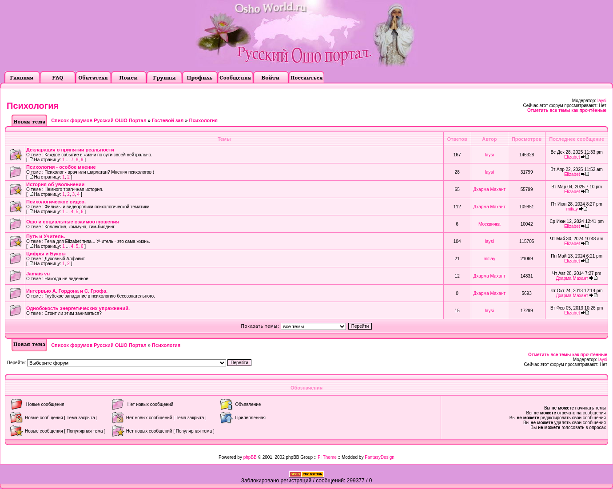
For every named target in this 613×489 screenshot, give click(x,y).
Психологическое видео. (56, 201)
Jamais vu (38, 273)
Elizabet (572, 157)
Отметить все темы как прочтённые (566, 110)
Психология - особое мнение (61, 167)
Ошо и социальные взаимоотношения (72, 221)
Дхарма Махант (490, 189)
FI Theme (327, 457)
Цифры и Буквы (46, 253)
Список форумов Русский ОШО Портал (98, 120)
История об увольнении (55, 184)
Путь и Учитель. (45, 236)
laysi (601, 100)
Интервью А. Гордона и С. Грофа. (66, 291)
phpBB (250, 457)
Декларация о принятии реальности (70, 149)
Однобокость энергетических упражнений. (78, 308)
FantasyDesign (379, 457)
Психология (33, 106)
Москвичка (489, 224)
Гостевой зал (167, 120)
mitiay (572, 209)
